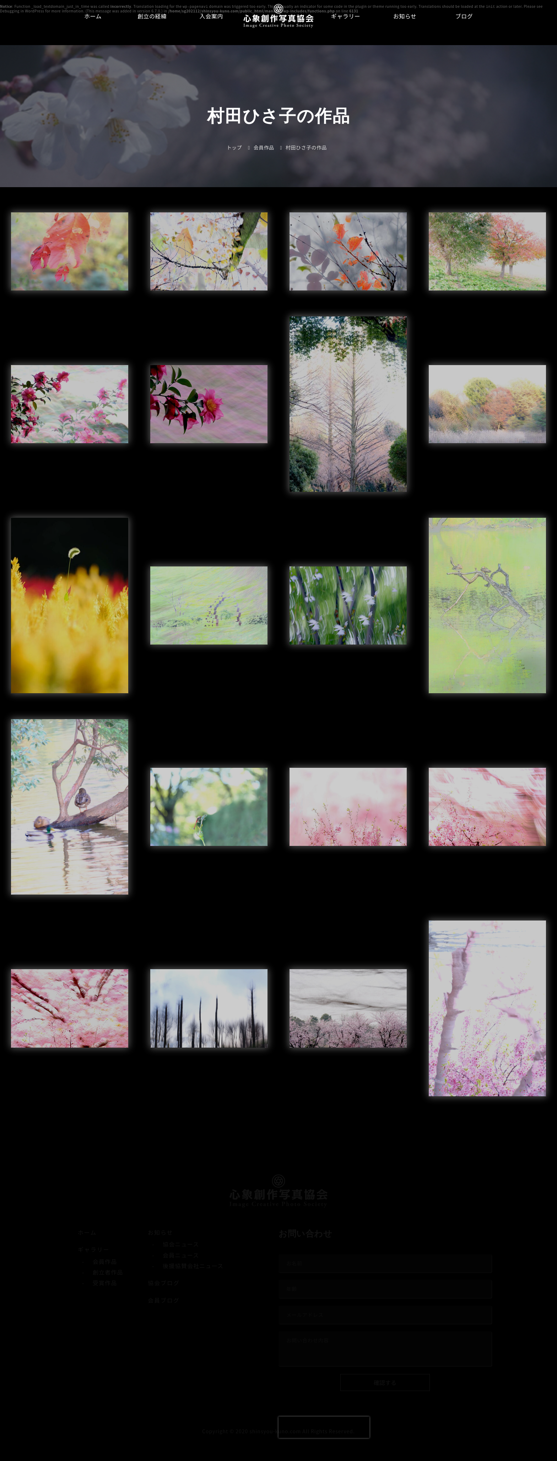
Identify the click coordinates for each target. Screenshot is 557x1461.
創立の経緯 (152, 16)
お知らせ (405, 16)
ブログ (464, 16)
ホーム (93, 16)
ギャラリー (346, 16)
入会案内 (211, 16)
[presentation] (323, 1427)
